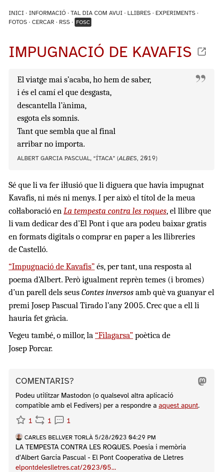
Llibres (139, 13)
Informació (47, 13)
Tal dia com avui (97, 13)
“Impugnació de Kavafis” (52, 267)
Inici (16, 13)
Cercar (43, 22)
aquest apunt (178, 405)
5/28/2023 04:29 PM (125, 437)
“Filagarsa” (114, 335)
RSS (64, 22)
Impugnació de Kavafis (100, 52)
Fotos (18, 22)
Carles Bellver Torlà (58, 437)
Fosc (83, 22)
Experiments (175, 13)
